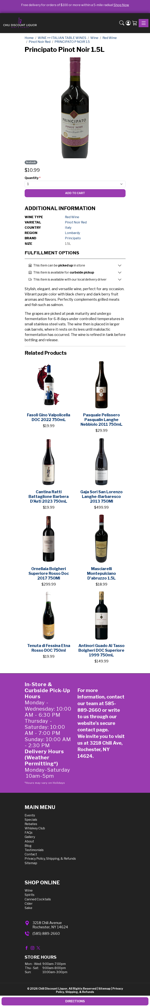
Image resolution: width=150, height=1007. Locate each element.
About (29, 841)
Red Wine (72, 217)
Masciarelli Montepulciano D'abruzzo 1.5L (101, 573)
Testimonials (34, 850)
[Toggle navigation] (143, 23)
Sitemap (31, 863)
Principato (73, 238)
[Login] (128, 23)
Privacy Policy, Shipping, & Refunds (50, 858)
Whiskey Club (35, 828)
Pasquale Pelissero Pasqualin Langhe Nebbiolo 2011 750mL (101, 420)
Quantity (32, 178)
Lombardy (72, 233)
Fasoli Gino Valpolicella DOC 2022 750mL (48, 417)
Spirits (29, 895)
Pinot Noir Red (76, 222)
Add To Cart (75, 193)
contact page (92, 730)
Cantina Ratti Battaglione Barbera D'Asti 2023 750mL (49, 497)
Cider (29, 903)
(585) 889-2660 (46, 933)
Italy (68, 227)
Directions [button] (75, 1001)
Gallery (30, 837)
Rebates (31, 824)
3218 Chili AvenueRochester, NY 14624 (50, 925)
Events (30, 815)
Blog (28, 846)
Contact (31, 854)
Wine (29, 890)
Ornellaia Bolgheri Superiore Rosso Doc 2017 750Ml (49, 573)
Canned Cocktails (38, 899)
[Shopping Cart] (134, 23)
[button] (121, 23)
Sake (28, 908)
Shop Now (121, 5)
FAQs (28, 832)
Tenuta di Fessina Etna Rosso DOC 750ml (48, 648)
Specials (31, 820)
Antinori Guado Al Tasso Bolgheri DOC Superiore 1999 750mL (101, 650)
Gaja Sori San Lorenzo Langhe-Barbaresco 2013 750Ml (101, 497)
